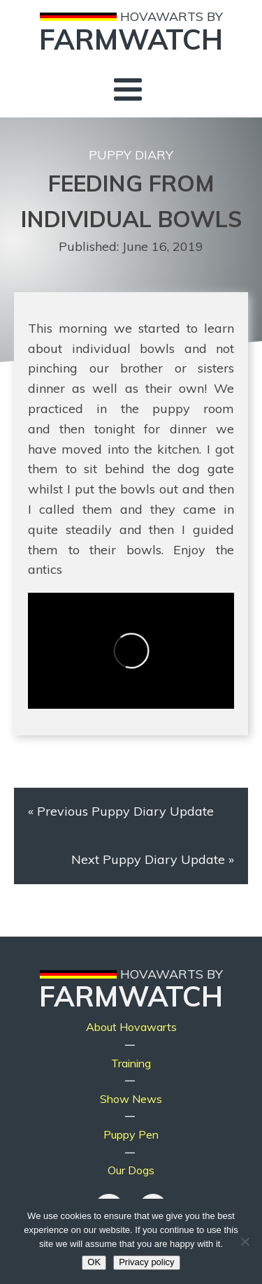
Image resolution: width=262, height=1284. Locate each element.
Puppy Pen (131, 1134)
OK (94, 1262)
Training (131, 1063)
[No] (245, 1241)
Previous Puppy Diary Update (125, 811)
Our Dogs (131, 1170)
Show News (131, 1099)
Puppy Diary (131, 155)
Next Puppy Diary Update (148, 859)
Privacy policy (146, 1262)
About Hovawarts (131, 1027)
